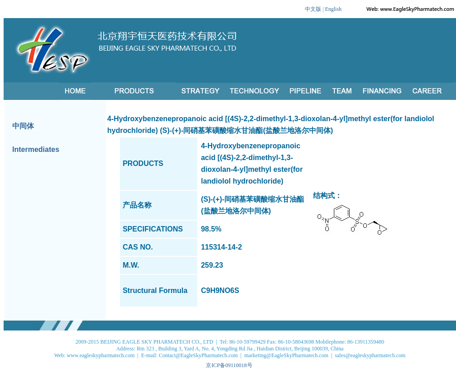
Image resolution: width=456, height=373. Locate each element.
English (333, 9)
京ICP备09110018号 (229, 365)
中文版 (313, 9)
